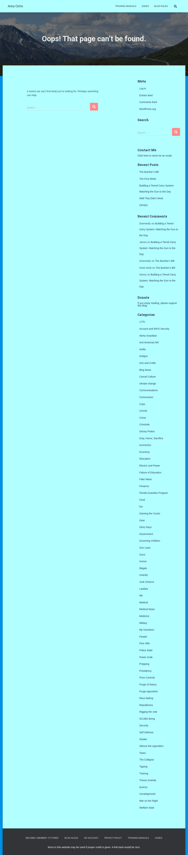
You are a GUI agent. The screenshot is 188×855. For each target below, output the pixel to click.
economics (145, 445)
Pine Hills (144, 643)
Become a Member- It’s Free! (42, 838)
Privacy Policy (113, 838)
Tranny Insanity (147, 780)
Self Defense (146, 732)
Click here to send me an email (155, 155)
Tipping (143, 766)
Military (143, 623)
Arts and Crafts (147, 363)
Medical (143, 602)
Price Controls (147, 677)
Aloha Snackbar (148, 335)
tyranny (143, 787)
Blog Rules (161, 6)
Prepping (144, 664)
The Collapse (146, 759)
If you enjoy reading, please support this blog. (157, 304)
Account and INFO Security (154, 328)
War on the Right (148, 800)
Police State (146, 650)
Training (143, 773)
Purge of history (148, 684)
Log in (142, 88)
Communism (146, 397)
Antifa (142, 349)
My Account (91, 838)
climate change (147, 383)
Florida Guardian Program (153, 492)
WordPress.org (147, 109)
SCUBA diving (147, 718)
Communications (148, 390)
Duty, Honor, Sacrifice (151, 438)
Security (143, 725)
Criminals (144, 424)
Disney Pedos (147, 431)
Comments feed (148, 102)
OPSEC (143, 205)
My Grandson (146, 629)
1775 (142, 321)
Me (141, 595)
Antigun (143, 356)
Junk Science (146, 581)
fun (141, 506)
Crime (142, 417)
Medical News (147, 609)
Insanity (143, 575)
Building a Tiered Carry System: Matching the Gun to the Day (158, 229)
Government (146, 534)
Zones (145, 6)
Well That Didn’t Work (151, 198)
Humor (143, 561)
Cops (142, 404)
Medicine (144, 616)
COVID (143, 410)
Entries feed (146, 95)
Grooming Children (149, 540)
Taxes (142, 752)
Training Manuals (125, 6)
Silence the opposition (151, 746)
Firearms (144, 486)
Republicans (146, 705)
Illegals (143, 568)
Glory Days (145, 527)
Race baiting (146, 698)
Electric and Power (149, 465)
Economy (144, 452)
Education (144, 458)
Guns (142, 554)
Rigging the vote (148, 711)
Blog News (145, 369)
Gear (142, 520)
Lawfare (143, 588)
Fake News (145, 479)
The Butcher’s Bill (149, 172)
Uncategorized (147, 793)
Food (142, 499)
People (143, 636)
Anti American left (149, 342)
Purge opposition (148, 691)
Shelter (143, 739)
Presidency (145, 670)
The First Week (147, 178)
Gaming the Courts (149, 513)
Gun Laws (144, 547)
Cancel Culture (147, 376)
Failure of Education (150, 472)
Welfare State (146, 807)
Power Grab (146, 657)
